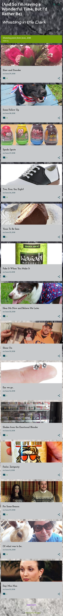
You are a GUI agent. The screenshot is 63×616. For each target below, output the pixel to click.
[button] (59, 78)
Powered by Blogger (31, 613)
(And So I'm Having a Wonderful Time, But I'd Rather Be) (24, 9)
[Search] (54, 4)
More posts (31, 605)
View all (6, 41)
